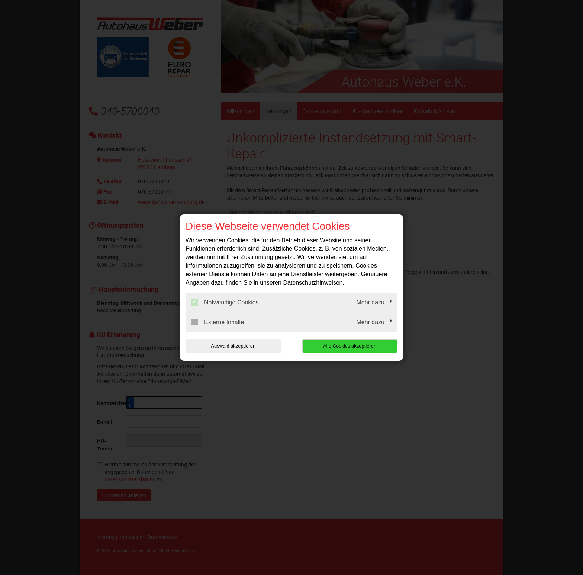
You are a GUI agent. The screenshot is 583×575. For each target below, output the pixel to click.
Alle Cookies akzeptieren (349, 346)
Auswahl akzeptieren (233, 346)
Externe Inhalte (217, 322)
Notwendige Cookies (225, 302)
